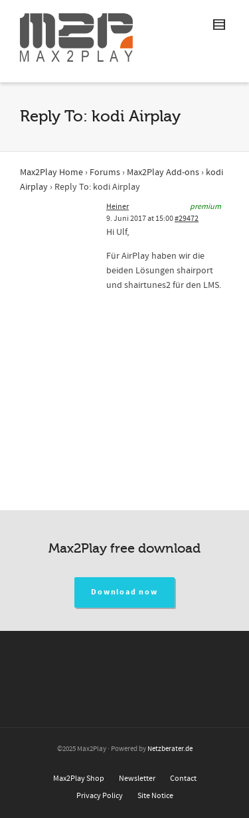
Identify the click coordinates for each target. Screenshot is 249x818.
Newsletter (137, 779)
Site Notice (155, 796)
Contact (183, 779)
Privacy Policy (99, 796)
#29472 (187, 219)
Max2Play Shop (78, 779)
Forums (105, 172)
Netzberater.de (170, 749)
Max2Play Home (51, 172)
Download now (124, 592)
